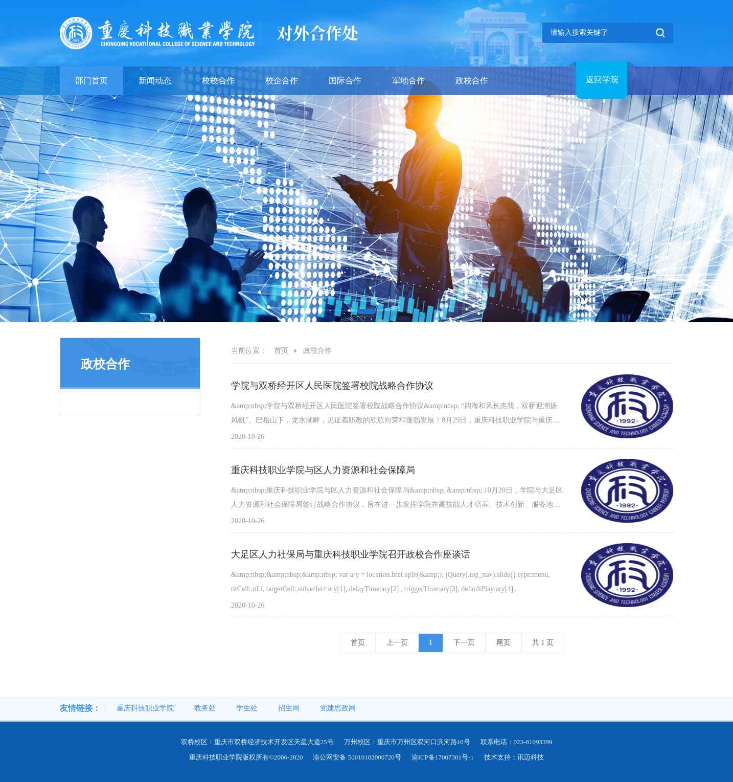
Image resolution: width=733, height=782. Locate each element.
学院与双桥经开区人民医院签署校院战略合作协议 (332, 386)
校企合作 (281, 80)
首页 (281, 350)
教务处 (205, 708)
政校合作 (471, 80)
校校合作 (218, 80)
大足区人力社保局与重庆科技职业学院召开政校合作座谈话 (350, 554)
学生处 (247, 708)
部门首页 (91, 80)
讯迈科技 (530, 757)
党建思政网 (338, 708)
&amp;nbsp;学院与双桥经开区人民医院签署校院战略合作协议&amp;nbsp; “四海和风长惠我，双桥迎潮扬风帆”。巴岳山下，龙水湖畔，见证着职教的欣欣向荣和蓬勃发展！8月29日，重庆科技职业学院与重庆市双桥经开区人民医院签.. (395, 415)
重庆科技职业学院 (145, 708)
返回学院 (602, 79)
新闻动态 (155, 80)
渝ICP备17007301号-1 (442, 757)
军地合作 (408, 80)
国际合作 (345, 80)
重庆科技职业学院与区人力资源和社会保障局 (323, 470)
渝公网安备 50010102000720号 (357, 757)
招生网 (289, 708)
